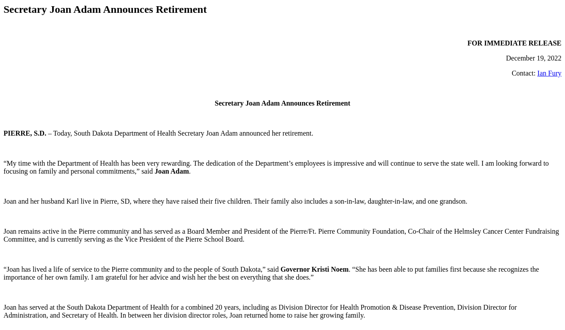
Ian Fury (549, 73)
